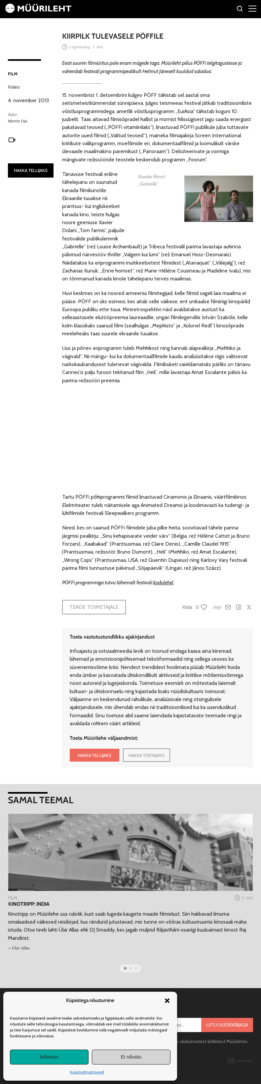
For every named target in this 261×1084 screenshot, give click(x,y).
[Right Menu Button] (252, 8)
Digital (240, 1061)
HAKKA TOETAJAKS (147, 755)
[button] (167, 1000)
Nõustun (49, 1057)
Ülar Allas (20, 947)
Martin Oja (17, 120)
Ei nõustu (131, 1057)
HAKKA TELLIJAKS (31, 170)
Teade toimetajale (94, 607)
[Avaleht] (38, 11)
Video (14, 87)
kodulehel (163, 582)
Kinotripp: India (29, 904)
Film (13, 73)
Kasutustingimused (87, 1071)
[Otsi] (240, 9)
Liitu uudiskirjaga (227, 1025)
